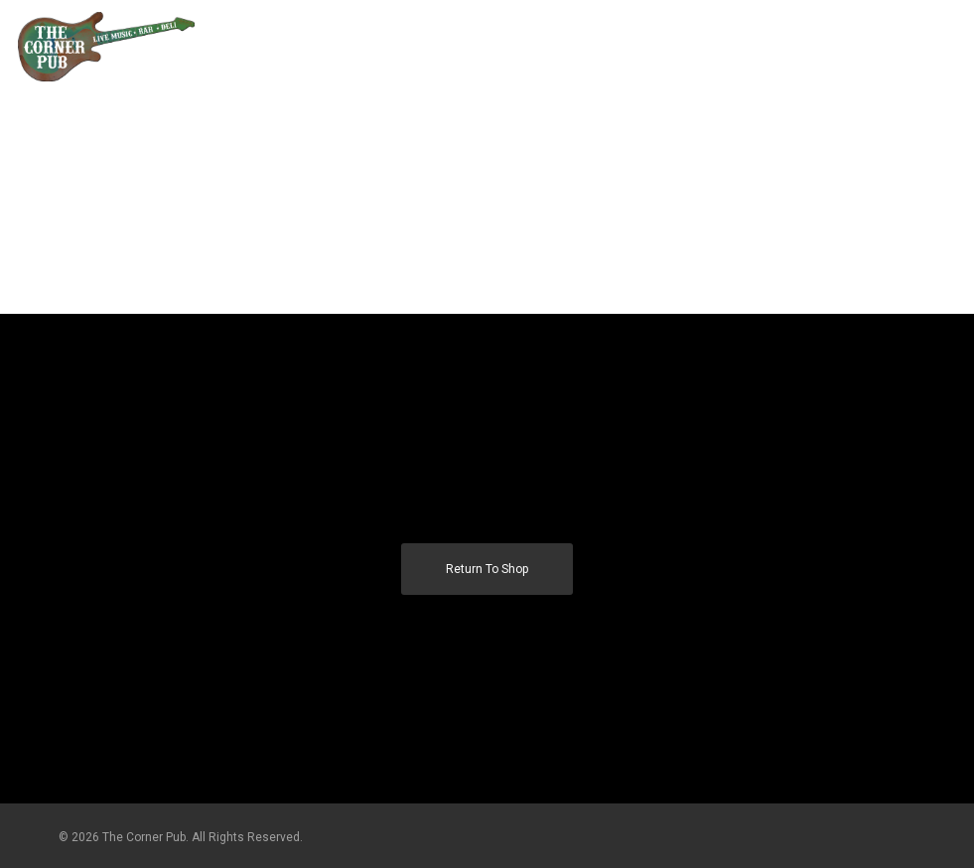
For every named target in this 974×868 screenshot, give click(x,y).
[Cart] (905, 46)
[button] (945, 47)
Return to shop (487, 569)
